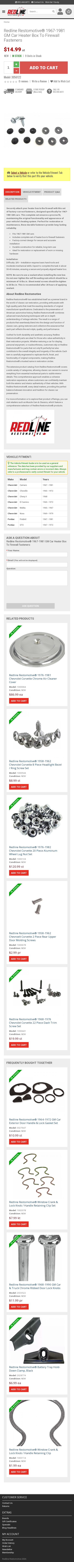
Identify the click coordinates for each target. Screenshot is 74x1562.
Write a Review (39, 81)
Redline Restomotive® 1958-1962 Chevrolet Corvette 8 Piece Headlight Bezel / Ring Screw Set (35, 764)
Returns (5, 1506)
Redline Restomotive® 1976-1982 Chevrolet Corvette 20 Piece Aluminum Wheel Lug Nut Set (33, 850)
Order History (8, 1543)
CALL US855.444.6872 (58, 90)
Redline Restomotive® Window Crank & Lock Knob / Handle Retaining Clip (33, 1451)
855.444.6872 (22, 2)
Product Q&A (52, 191)
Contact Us (37, 2)
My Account (7, 1540)
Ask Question (30, 605)
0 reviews (23, 81)
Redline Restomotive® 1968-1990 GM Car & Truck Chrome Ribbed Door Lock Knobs (35, 1286)
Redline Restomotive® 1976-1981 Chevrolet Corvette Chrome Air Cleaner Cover (33, 678)
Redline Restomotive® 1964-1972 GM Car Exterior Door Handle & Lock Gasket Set (35, 1121)
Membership (8, 1552)
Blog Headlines (9, 1528)
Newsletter (7, 1549)
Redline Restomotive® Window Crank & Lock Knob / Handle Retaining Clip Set (33, 1203)
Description (12, 191)
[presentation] (30, 595)
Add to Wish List (60, 81)
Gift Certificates (9, 1521)
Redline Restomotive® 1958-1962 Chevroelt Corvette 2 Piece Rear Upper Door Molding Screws (32, 936)
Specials (6, 1524)
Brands (5, 1518)
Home (6, 22)
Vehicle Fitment (32, 191)
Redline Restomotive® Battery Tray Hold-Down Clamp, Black (34, 1368)
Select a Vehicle (19, 173)
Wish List (6, 1546)
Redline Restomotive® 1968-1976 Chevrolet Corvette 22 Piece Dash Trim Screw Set (33, 1022)
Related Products (16, 198)
